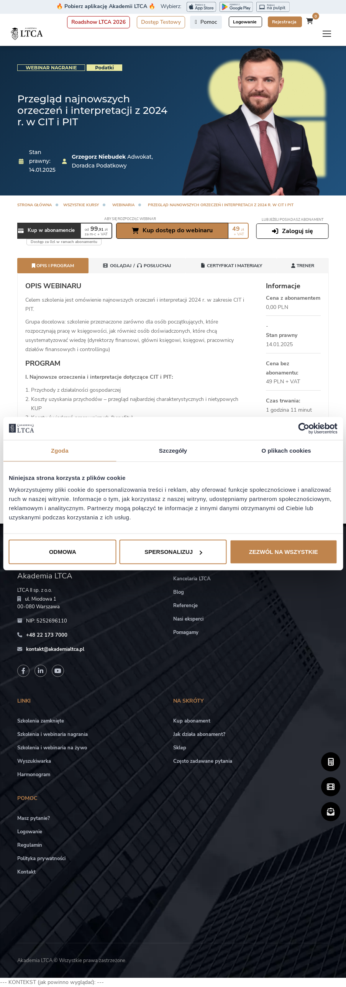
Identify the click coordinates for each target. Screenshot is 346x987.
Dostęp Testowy (161, 22)
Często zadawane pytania (202, 761)
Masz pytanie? (33, 818)
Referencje (185, 605)
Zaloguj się (292, 231)
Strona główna (34, 205)
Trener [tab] (302, 266)
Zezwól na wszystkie (283, 552)
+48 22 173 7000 (46, 635)
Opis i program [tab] (53, 266)
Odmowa (62, 552)
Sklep (179, 747)
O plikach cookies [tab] (286, 450)
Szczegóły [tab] (173, 450)
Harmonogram (33, 774)
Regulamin (29, 845)
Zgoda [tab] (60, 450)
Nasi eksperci (188, 619)
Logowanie (245, 22)
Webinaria (123, 205)
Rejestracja (285, 22)
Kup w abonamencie (46, 231)
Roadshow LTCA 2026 (98, 22)
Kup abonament (191, 721)
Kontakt (26, 872)
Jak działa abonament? (199, 734)
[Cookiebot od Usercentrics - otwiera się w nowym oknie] (303, 428)
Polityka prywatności (41, 858)
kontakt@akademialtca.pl (55, 649)
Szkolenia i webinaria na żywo (52, 747)
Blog (178, 592)
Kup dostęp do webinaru (172, 230)
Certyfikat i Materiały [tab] (231, 266)
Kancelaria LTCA (192, 578)
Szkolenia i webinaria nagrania (52, 734)
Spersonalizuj (173, 552)
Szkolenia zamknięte (40, 721)
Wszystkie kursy (81, 205)
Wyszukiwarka (34, 761)
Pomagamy (185, 632)
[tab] (137, 265)
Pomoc (206, 22)
